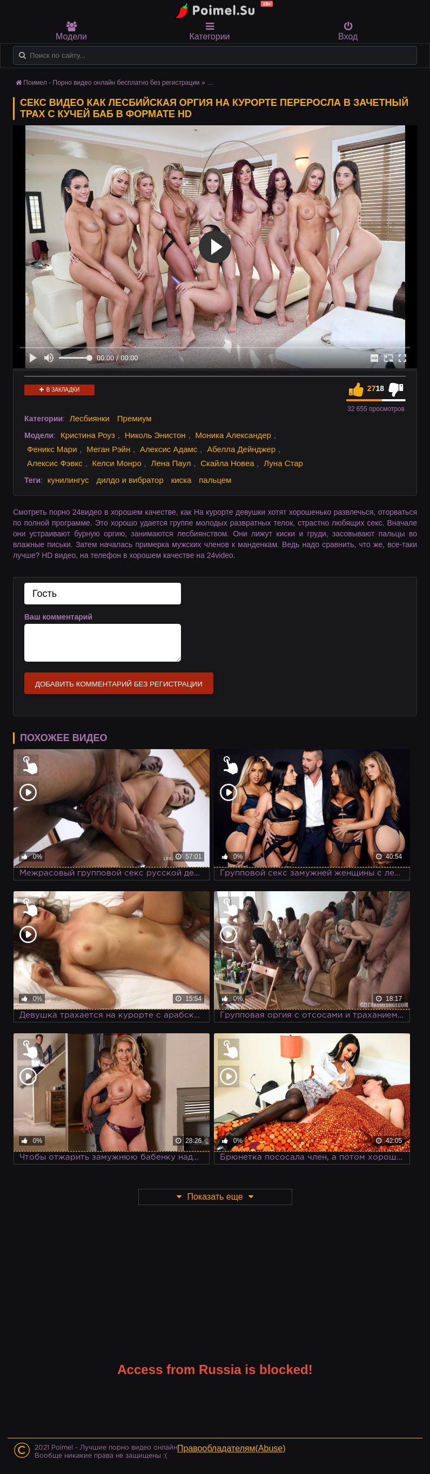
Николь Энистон (155, 435)
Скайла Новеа (227, 463)
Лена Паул (171, 463)
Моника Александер (233, 435)
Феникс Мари (52, 449)
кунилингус (68, 479)
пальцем (215, 479)
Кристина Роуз (88, 435)
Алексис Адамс (168, 449)
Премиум (134, 418)
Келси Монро (116, 463)
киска (181, 479)
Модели (71, 31)
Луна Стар (283, 463)
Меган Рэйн (108, 449)
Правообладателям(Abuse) (231, 1448)
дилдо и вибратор (129, 479)
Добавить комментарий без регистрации (119, 684)
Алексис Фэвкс (55, 463)
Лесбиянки (90, 418)
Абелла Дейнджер (241, 449)
